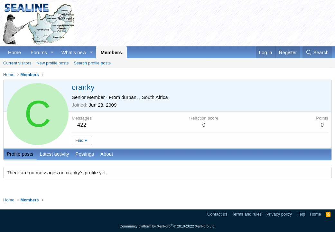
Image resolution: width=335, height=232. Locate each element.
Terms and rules (247, 214)
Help (301, 214)
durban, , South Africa (144, 97)
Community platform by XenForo (168, 226)
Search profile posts (92, 63)
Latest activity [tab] (54, 154)
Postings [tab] (84, 154)
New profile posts (52, 63)
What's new (73, 52)
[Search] (317, 52)
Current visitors (17, 63)
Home (14, 52)
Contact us (217, 214)
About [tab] (106, 154)
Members (111, 52)
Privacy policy (279, 214)
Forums (39, 52)
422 (81, 125)
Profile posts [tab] (20, 154)
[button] (52, 52)
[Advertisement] (215, 23)
